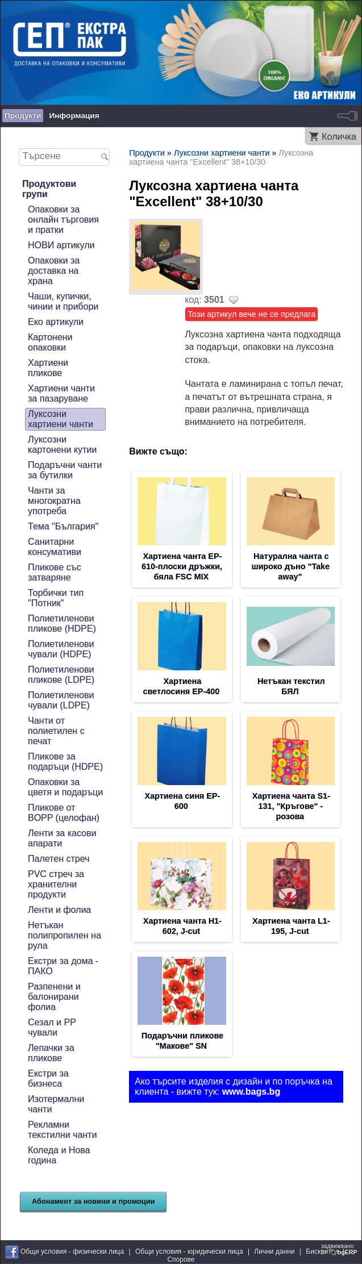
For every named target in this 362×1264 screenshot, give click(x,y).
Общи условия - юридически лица (189, 1251)
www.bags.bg (251, 1091)
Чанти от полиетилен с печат (56, 731)
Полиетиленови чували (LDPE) (61, 700)
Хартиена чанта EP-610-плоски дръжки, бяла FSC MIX (182, 566)
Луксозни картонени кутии (62, 444)
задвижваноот (340, 1249)
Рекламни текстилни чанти (62, 1130)
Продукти (23, 115)
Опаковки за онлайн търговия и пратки (63, 220)
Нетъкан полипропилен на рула (64, 935)
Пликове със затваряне (54, 572)
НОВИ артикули (61, 245)
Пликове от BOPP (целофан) (63, 813)
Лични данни (274, 1251)
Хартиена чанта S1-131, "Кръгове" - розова (291, 806)
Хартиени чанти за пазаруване (61, 393)
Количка (339, 136)
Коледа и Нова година (59, 1155)
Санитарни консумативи (54, 547)
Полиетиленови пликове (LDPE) (61, 675)
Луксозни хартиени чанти (60, 419)
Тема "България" (63, 526)
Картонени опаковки (50, 342)
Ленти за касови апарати (62, 838)
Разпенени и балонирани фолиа (54, 997)
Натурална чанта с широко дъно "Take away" (290, 566)
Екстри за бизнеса (48, 1078)
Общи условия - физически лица (72, 1251)
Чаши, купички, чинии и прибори (63, 301)
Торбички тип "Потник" (56, 598)
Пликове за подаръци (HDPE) (65, 761)
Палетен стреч (58, 858)
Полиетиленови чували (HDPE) (61, 649)
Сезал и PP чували (52, 1027)
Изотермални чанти (56, 1104)
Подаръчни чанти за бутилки (65, 470)
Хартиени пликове (48, 368)
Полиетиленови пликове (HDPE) (62, 623)
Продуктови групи (49, 189)
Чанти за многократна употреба (54, 501)
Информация (74, 115)
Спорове (180, 1259)
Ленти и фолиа (59, 910)
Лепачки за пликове (51, 1053)
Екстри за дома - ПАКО (63, 966)
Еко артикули (56, 322)
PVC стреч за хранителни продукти (56, 884)
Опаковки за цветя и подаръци (65, 787)
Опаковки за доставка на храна (54, 271)
